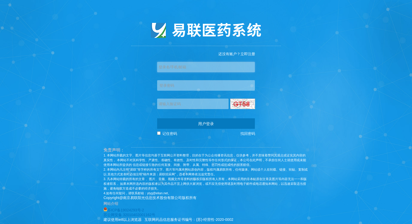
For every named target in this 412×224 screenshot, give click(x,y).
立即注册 (247, 54)
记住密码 (169, 133)
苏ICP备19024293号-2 (124, 210)
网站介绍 (112, 203)
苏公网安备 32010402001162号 (129, 215)
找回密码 (247, 133)
